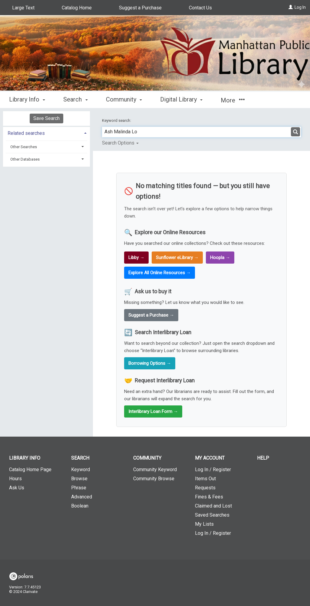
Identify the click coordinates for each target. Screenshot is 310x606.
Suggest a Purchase (140, 8)
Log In (300, 7)
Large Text (23, 8)
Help (263, 458)
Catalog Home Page (30, 469)
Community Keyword (155, 469)
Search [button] (75, 99)
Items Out (205, 478)
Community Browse (153, 478)
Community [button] (124, 99)
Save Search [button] (46, 118)
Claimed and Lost (213, 506)
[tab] (46, 132)
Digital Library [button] (181, 99)
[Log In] (291, 7)
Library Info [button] (27, 99)
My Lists (204, 524)
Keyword (80, 469)
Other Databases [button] (25, 159)
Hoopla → (220, 257)
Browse (79, 478)
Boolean (79, 506)
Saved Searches (212, 515)
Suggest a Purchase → (151, 315)
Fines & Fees (209, 497)
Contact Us (200, 8)
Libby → (136, 257)
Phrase (78, 488)
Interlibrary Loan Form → (153, 411)
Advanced (81, 497)
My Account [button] (210, 458)
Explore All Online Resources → (159, 272)
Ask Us (16, 488)
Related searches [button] (26, 133)
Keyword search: (117, 120)
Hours (15, 478)
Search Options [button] (120, 143)
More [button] (233, 100)
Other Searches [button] (23, 147)
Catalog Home (77, 8)
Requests (205, 488)
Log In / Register (213, 469)
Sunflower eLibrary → (177, 257)
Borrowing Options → (149, 363)
